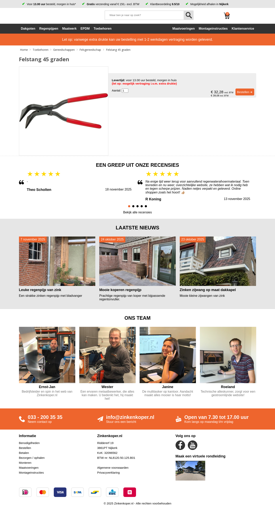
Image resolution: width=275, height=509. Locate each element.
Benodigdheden (29, 443)
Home (24, 50)
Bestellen (25, 448)
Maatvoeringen (29, 467)
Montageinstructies (31, 472)
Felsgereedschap (90, 50)
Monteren (25, 462)
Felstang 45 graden (118, 50)
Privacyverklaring (108, 472)
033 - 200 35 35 (45, 417)
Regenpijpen (48, 28)
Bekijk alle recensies (137, 212)
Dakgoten (28, 28)
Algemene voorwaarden (113, 467)
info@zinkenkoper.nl (130, 417)
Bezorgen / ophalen (32, 457)
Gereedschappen (64, 50)
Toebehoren (103, 28)
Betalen (24, 452)
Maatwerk (69, 28)
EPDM (85, 28)
